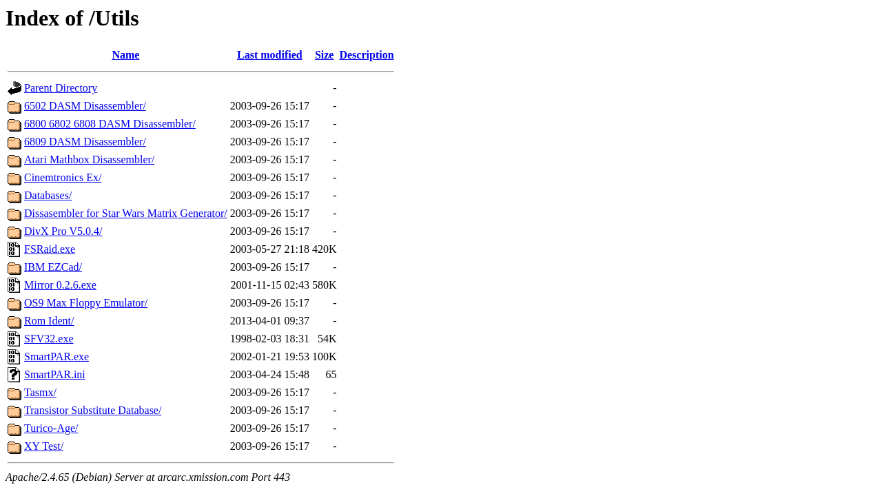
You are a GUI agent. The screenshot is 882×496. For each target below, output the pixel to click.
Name (125, 55)
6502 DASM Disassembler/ (85, 106)
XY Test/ (43, 446)
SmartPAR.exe (56, 356)
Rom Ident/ (49, 321)
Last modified (269, 55)
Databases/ (48, 195)
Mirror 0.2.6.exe (60, 285)
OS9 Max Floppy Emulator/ (85, 303)
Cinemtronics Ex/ (62, 177)
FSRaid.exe (49, 249)
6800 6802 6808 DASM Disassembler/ (110, 124)
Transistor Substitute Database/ (92, 410)
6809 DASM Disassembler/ (85, 141)
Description (366, 55)
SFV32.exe (49, 338)
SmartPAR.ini (54, 374)
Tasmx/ (40, 392)
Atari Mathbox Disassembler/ (89, 159)
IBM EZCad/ (53, 267)
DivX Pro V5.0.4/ (63, 231)
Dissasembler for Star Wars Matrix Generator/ (125, 213)
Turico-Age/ (51, 428)
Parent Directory (60, 88)
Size (324, 55)
